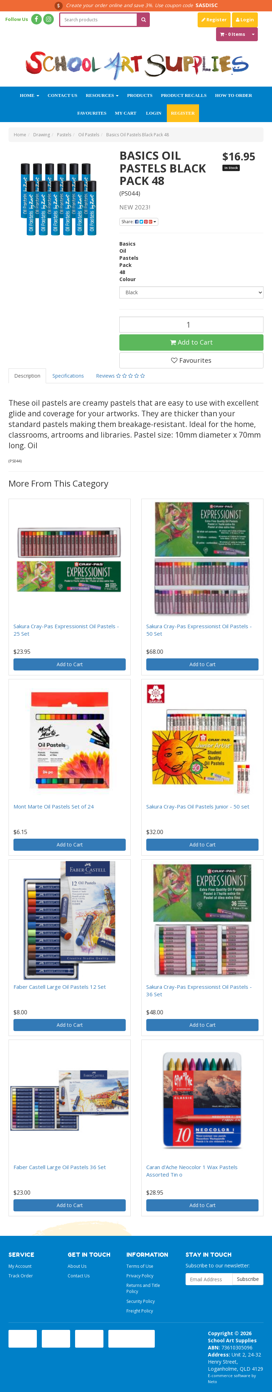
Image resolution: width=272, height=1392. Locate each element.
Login (245, 19)
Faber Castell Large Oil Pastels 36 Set (59, 1167)
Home (29, 95)
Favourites (91, 113)
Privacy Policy (139, 1276)
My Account (20, 1266)
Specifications (68, 375)
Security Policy (140, 1301)
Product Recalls (183, 95)
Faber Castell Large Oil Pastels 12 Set (59, 986)
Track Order (20, 1276)
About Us (77, 1266)
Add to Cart (191, 342)
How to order (233, 95)
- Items (232, 34)
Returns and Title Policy (143, 1288)
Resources (102, 95)
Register (214, 19)
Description (27, 375)
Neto (212, 1381)
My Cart (125, 113)
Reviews (120, 375)
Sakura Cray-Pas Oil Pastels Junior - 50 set (197, 806)
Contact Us (63, 95)
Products (140, 95)
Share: (138, 222)
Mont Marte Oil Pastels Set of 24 (53, 806)
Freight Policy (139, 1311)
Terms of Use (139, 1266)
